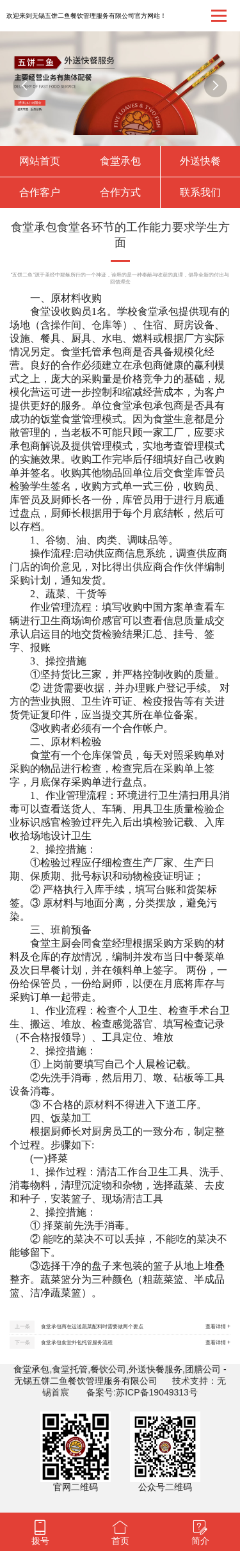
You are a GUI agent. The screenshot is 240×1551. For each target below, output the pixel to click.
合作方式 (120, 192)
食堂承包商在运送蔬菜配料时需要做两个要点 (92, 1327)
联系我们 (200, 192)
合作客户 (39, 192)
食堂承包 (120, 161)
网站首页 (39, 161)
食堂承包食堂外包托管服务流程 (77, 1343)
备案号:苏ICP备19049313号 (142, 1392)
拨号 (40, 1541)
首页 (120, 1541)
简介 (200, 1541)
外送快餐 (200, 161)
